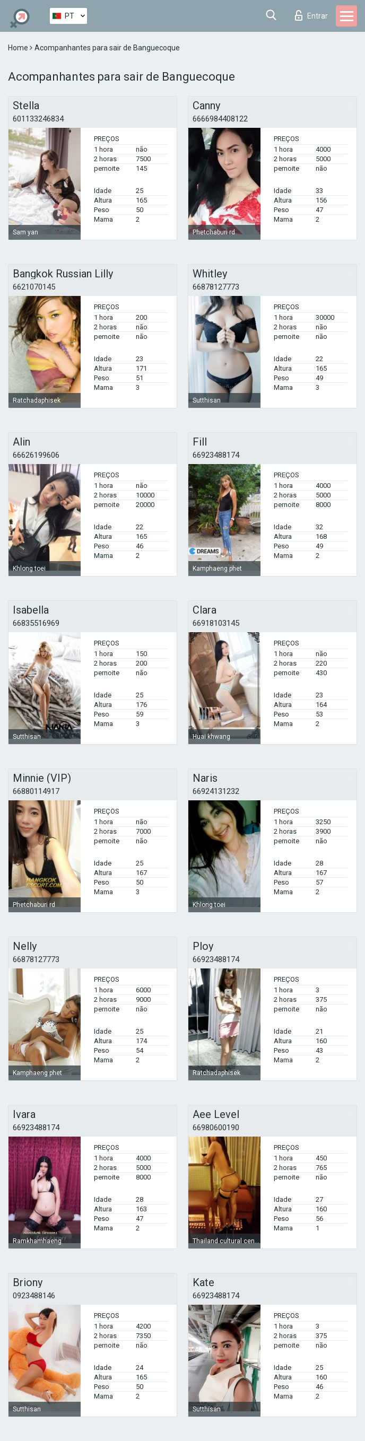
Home (19, 47)
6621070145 (34, 287)
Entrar (311, 15)
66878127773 (216, 287)
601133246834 (38, 119)
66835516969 (36, 623)
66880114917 (36, 791)
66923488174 (216, 455)
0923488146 (34, 1295)
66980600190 (216, 1127)
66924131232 (216, 791)
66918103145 (216, 623)
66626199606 (36, 455)
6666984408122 (220, 119)
